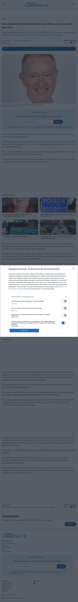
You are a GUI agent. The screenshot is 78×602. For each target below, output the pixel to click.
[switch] (64, 301)
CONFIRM (24, 330)
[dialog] (39, 301)
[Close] (74, 269)
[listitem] (39, 297)
